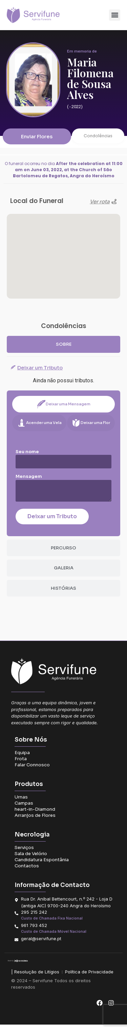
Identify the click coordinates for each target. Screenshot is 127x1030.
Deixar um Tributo (52, 521)
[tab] (63, 349)
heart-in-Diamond (35, 814)
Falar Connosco (32, 770)
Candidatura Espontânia (42, 865)
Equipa (22, 758)
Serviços (24, 853)
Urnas (21, 802)
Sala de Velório (31, 859)
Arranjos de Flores (35, 821)
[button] (114, 15)
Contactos (27, 871)
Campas (24, 808)
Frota (21, 764)
